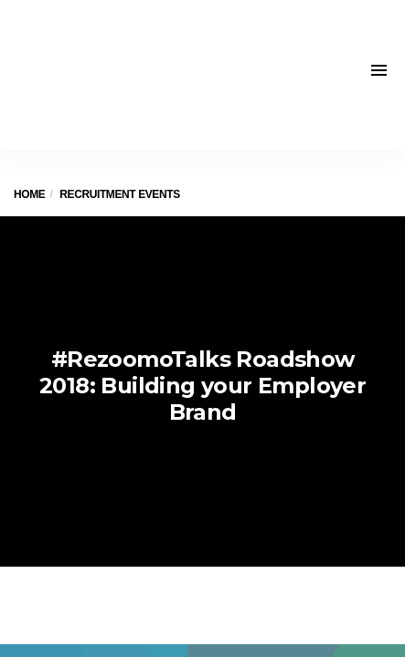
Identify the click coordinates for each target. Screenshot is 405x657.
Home (29, 194)
